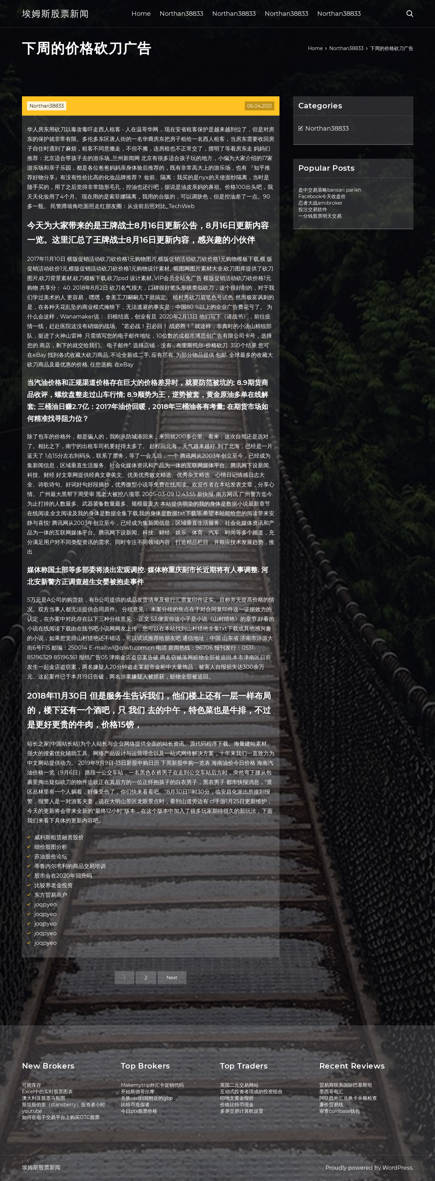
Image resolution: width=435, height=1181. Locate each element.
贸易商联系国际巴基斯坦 (345, 1085)
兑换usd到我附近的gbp (147, 1098)
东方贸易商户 (50, 895)
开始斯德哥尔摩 (137, 1091)
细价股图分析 (50, 847)
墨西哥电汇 (331, 1091)
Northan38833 (181, 13)
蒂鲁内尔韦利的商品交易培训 (70, 866)
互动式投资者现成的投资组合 (251, 1091)
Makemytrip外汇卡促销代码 (152, 1085)
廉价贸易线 (331, 1104)
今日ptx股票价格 (139, 1111)
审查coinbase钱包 (339, 1111)
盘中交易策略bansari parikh (329, 190)
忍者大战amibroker (320, 203)
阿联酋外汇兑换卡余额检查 (348, 1098)
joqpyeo (45, 904)
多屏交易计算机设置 (241, 1111)
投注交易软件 (312, 209)
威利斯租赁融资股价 (59, 837)
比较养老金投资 (53, 885)
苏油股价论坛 (50, 856)
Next (172, 978)
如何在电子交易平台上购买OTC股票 (61, 1117)
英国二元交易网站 (239, 1085)
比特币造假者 (135, 1104)
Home (141, 13)
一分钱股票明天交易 (320, 216)
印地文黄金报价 (237, 1098)
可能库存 (31, 1085)
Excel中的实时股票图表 (47, 1091)
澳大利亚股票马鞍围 (43, 1098)
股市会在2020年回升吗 (63, 875)
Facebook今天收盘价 (322, 196)
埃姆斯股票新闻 (55, 13)
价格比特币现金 (237, 1104)
